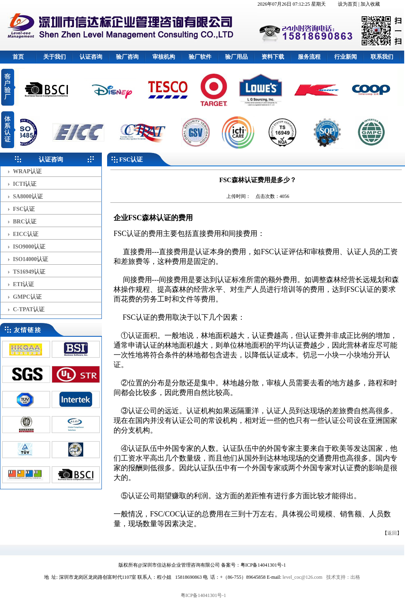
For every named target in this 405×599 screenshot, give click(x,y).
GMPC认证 (27, 297)
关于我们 (54, 57)
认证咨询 (91, 57)
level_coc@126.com (303, 577)
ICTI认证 (24, 184)
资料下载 (273, 57)
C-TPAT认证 (28, 309)
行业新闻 (345, 57)
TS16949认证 (29, 272)
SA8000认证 (28, 196)
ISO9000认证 (29, 247)
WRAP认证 (27, 171)
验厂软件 (200, 57)
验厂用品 (236, 57)
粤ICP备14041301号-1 (203, 595)
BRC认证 (24, 222)
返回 (392, 533)
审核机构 (163, 57)
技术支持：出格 (343, 577)
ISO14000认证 (30, 259)
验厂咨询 (127, 57)
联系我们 (382, 57)
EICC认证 (25, 234)
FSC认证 (24, 209)
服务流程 (309, 57)
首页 (18, 57)
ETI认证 (23, 284)
